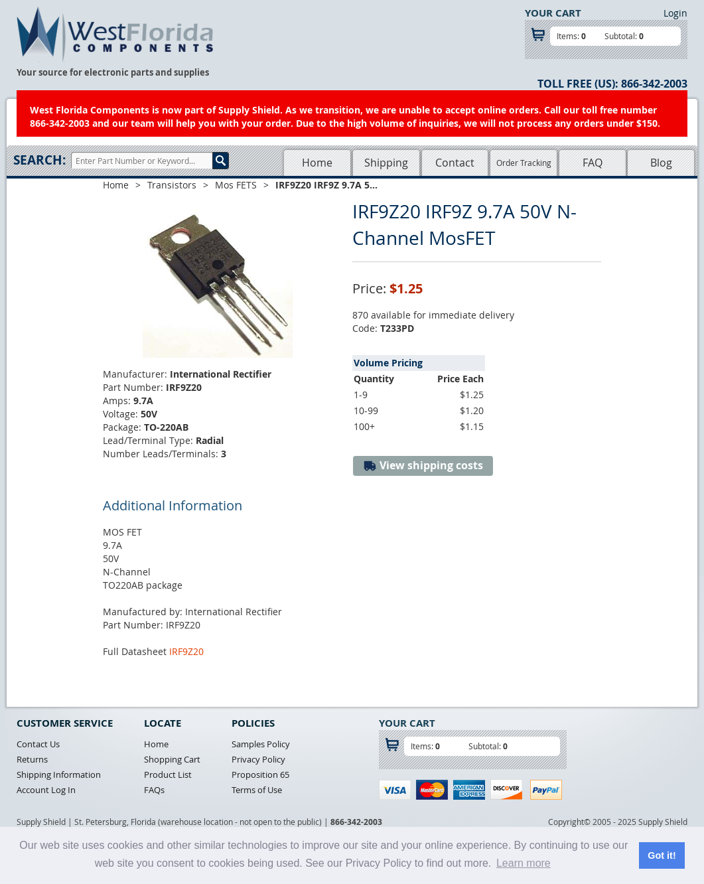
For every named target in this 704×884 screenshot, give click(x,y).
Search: (39, 160)
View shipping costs (423, 465)
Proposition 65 (260, 774)
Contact (454, 162)
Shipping (386, 162)
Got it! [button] (661, 855)
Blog (661, 162)
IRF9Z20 (186, 651)
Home (317, 162)
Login (675, 13)
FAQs (154, 790)
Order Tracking (523, 162)
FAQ (592, 162)
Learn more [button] (523, 863)
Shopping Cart (172, 759)
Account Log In (46, 790)
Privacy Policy (258, 759)
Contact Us (38, 744)
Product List (168, 774)
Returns (32, 759)
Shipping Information (59, 774)
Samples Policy (261, 744)
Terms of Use (257, 790)
